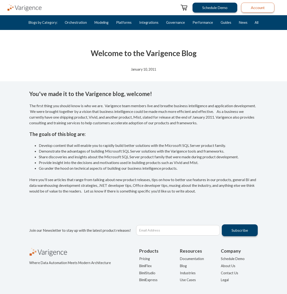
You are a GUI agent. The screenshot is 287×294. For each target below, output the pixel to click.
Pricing (144, 259)
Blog (183, 266)
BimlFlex (145, 266)
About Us (228, 266)
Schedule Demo (233, 259)
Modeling (101, 22)
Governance (175, 22)
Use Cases (188, 280)
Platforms (124, 22)
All (256, 22)
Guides (226, 22)
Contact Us (229, 273)
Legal (225, 280)
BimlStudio (147, 273)
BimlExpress (148, 280)
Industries (188, 273)
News (243, 22)
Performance (203, 22)
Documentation (192, 259)
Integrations (148, 22)
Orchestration (76, 22)
